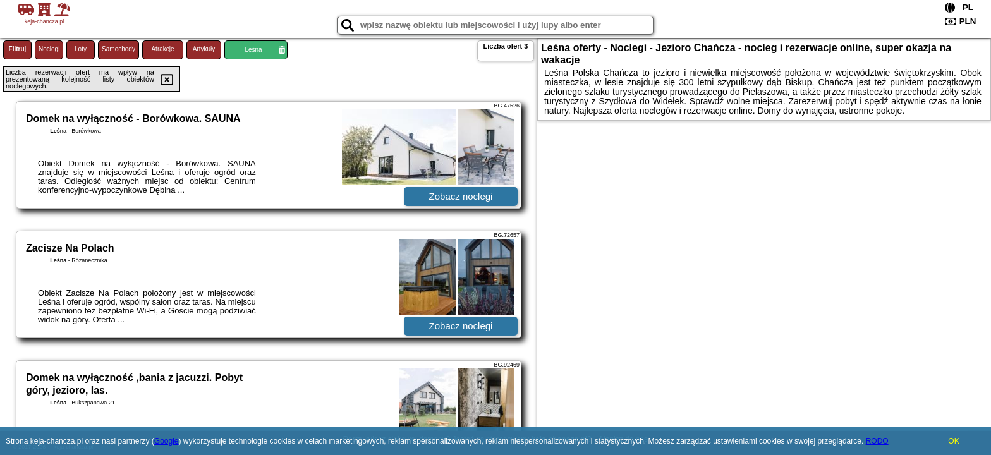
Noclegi (49, 49)
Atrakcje (162, 49)
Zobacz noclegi (461, 196)
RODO (877, 441)
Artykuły (204, 49)
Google (166, 441)
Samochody (118, 49)
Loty (81, 49)
